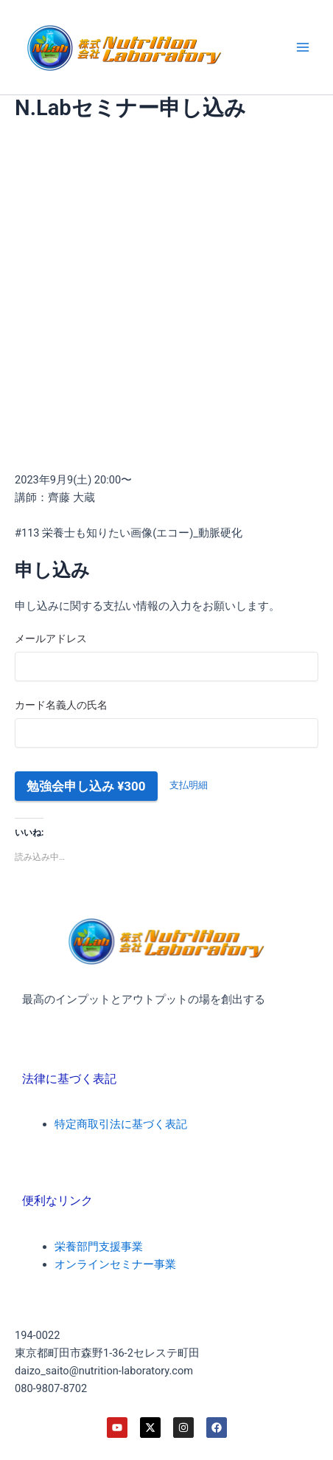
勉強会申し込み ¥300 (86, 786)
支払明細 (188, 785)
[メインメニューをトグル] (302, 47)
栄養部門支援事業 (99, 1246)
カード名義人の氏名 (61, 705)
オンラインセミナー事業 (115, 1264)
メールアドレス (51, 638)
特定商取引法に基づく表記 (121, 1124)
